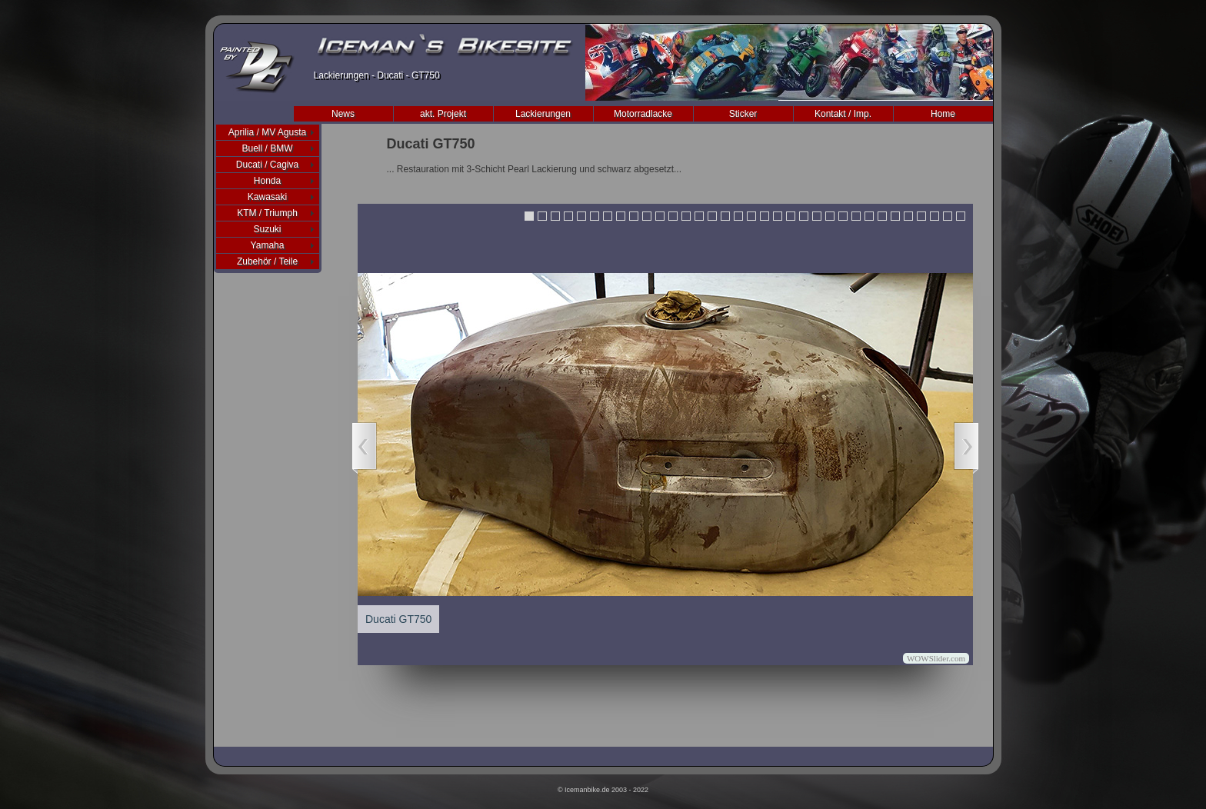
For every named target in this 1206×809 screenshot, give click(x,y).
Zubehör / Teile (267, 261)
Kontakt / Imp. (843, 113)
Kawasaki (267, 196)
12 (673, 216)
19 (764, 216)
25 (843, 216)
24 (830, 216)
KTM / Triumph (267, 213)
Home (943, 113)
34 (960, 216)
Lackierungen (543, 113)
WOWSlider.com (936, 658)
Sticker (743, 113)
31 (921, 216)
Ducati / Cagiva (267, 164)
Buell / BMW (267, 148)
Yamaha (268, 245)
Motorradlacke (643, 113)
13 (686, 216)
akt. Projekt (443, 113)
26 (856, 216)
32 (934, 216)
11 (660, 216)
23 (816, 216)
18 (751, 216)
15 (712, 216)
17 (738, 216)
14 (699, 216)
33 (947, 216)
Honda (267, 180)
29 (895, 216)
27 (869, 216)
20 (777, 216)
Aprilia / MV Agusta (267, 132)
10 (646, 216)
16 (725, 216)
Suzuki (267, 229)
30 (908, 216)
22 (803, 216)
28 (882, 216)
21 (790, 216)
